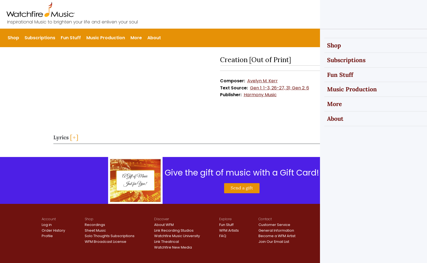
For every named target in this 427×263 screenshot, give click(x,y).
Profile (47, 235)
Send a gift (242, 188)
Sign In (381, 8)
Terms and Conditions (365, 226)
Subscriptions (40, 38)
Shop (13, 38)
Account (49, 219)
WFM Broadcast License (105, 241)
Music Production (105, 38)
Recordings (95, 224)
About (154, 38)
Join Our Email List (273, 241)
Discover (161, 219)
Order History (53, 230)
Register (401, 8)
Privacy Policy (358, 222)
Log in (47, 224)
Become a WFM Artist (276, 235)
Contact (265, 219)
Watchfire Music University (177, 235)
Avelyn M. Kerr (262, 81)
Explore (225, 219)
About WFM (164, 224)
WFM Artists (229, 230)
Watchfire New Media (173, 247)
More (136, 38)
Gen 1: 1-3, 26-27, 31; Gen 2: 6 (279, 88)
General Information (276, 230)
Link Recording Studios (174, 230)
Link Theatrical (166, 241)
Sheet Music (95, 230)
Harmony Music (260, 95)
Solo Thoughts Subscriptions (110, 235)
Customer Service (274, 224)
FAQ (222, 235)
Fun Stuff (71, 38)
